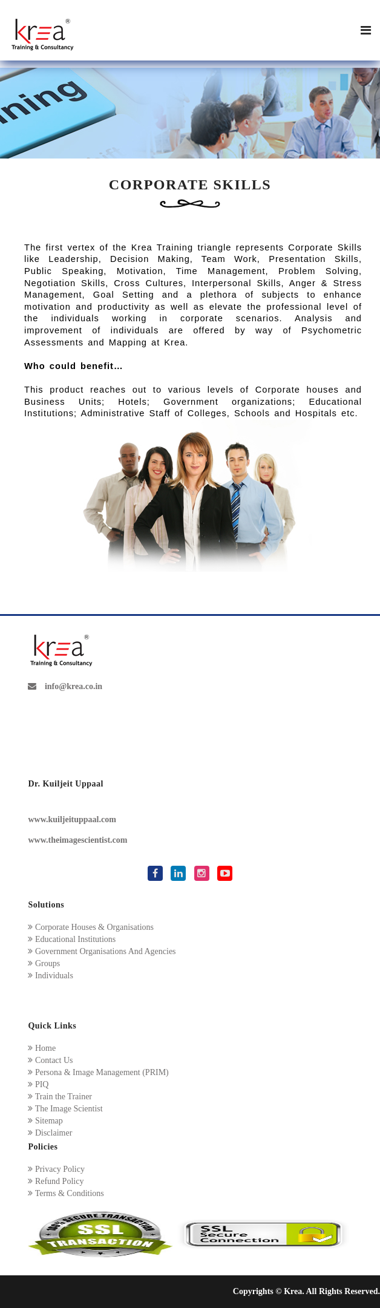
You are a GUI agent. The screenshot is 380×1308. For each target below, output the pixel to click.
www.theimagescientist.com (77, 840)
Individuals (50, 975)
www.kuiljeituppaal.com (72, 819)
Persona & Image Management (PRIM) (98, 1072)
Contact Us (50, 1060)
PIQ (38, 1084)
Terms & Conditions (65, 1193)
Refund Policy (56, 1181)
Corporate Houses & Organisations (91, 927)
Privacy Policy (56, 1169)
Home (42, 1048)
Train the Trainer (60, 1096)
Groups (44, 963)
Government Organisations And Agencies (101, 951)
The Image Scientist (65, 1108)
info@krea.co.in (65, 686)
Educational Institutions (72, 939)
